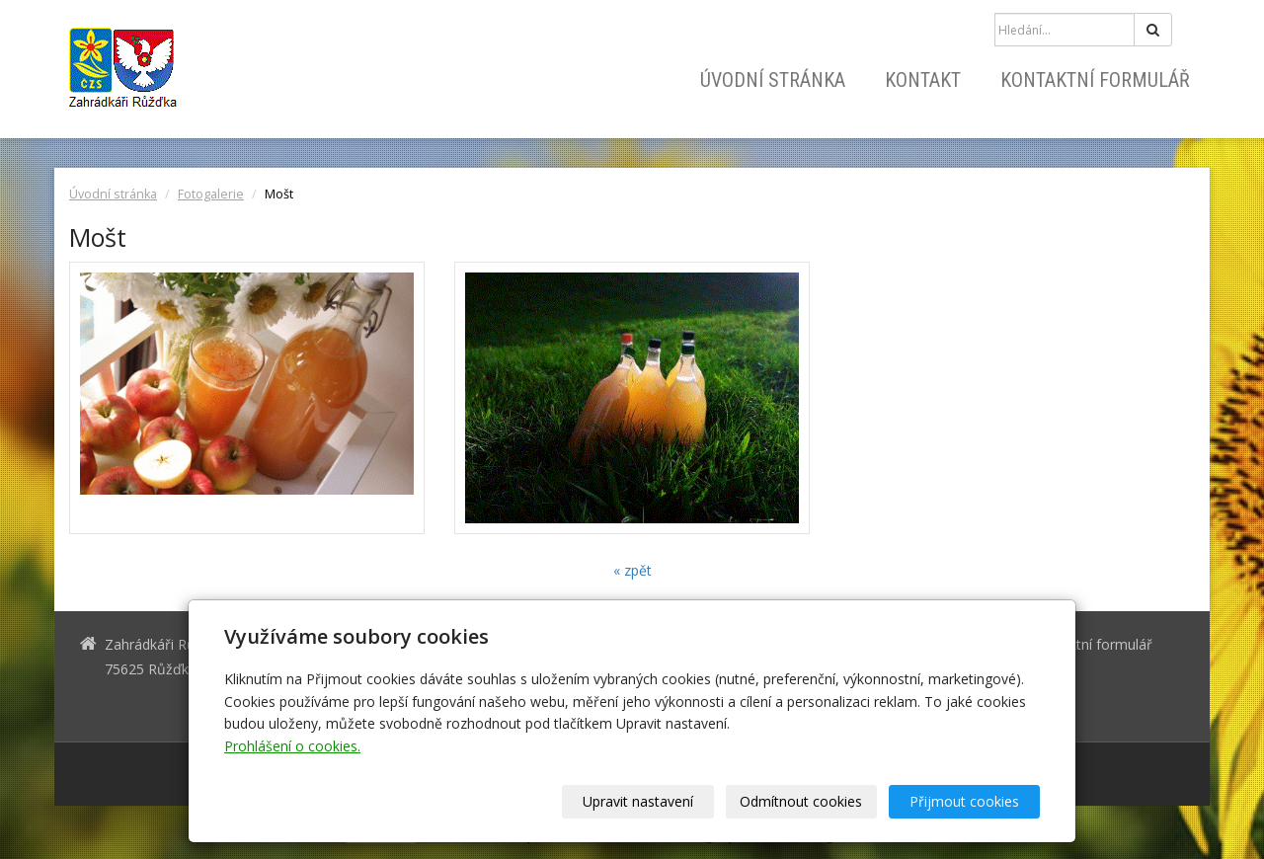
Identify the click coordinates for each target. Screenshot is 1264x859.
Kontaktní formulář (1095, 80)
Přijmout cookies (964, 801)
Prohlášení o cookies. (292, 746)
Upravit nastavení (639, 801)
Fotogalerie (211, 194)
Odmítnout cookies (802, 801)
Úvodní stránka (772, 80)
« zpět (632, 570)
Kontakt (923, 80)
